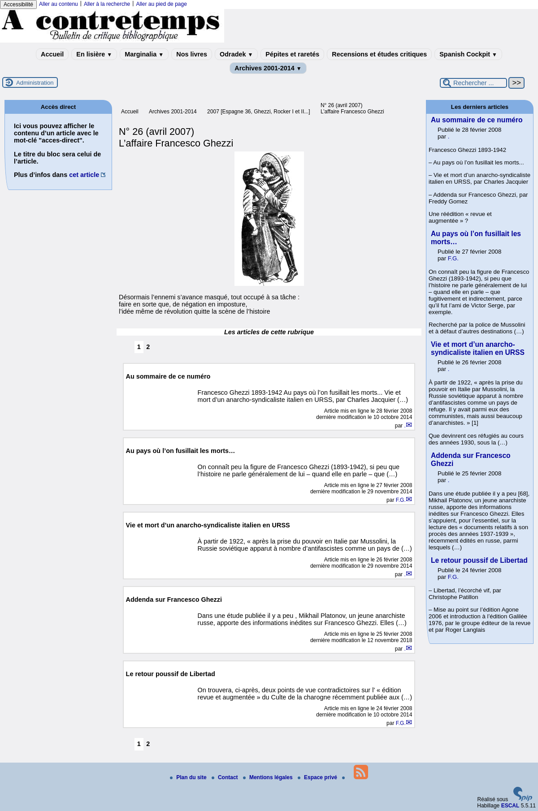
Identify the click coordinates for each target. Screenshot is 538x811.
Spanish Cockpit (468, 54)
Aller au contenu (58, 4)
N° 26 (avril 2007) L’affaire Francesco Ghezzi (352, 108)
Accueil (52, 54)
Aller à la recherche (107, 4)
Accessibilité (18, 4)
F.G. (401, 500)
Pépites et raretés (292, 54)
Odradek (236, 54)
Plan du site (189, 777)
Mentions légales (268, 777)
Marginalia (144, 54)
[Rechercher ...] (473, 83)
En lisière (94, 54)
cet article (84, 174)
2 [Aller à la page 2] (148, 346)
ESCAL (510, 805)
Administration (35, 82)
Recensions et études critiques (379, 54)
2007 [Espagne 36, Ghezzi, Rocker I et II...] (258, 111)
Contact (225, 777)
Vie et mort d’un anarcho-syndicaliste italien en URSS (478, 348)
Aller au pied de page (161, 4)
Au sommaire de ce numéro (477, 120)
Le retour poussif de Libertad (479, 560)
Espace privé (318, 777)
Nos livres (191, 54)
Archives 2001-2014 (268, 68)
